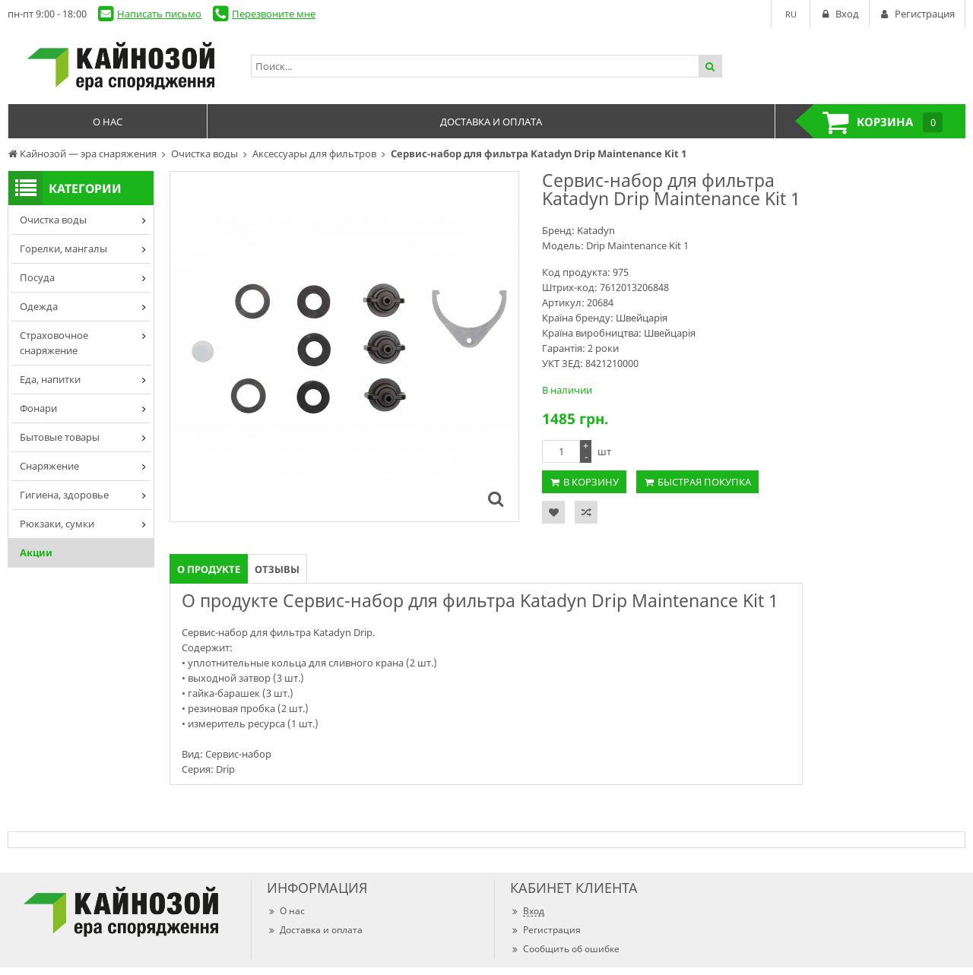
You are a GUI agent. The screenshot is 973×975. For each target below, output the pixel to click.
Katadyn (596, 230)
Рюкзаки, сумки (57, 523)
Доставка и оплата (315, 929)
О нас (286, 910)
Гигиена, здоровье (64, 495)
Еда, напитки (50, 379)
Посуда (37, 277)
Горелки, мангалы (63, 248)
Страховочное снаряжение (54, 342)
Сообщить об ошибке (565, 948)
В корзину (591, 482)
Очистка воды (53, 219)
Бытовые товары (60, 437)
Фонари (38, 408)
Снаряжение (49, 466)
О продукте (208, 569)
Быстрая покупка (704, 482)
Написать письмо (159, 14)
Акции (36, 552)
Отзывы (277, 569)
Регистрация (545, 929)
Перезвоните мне (273, 14)
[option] (344, 346)
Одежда (39, 306)
